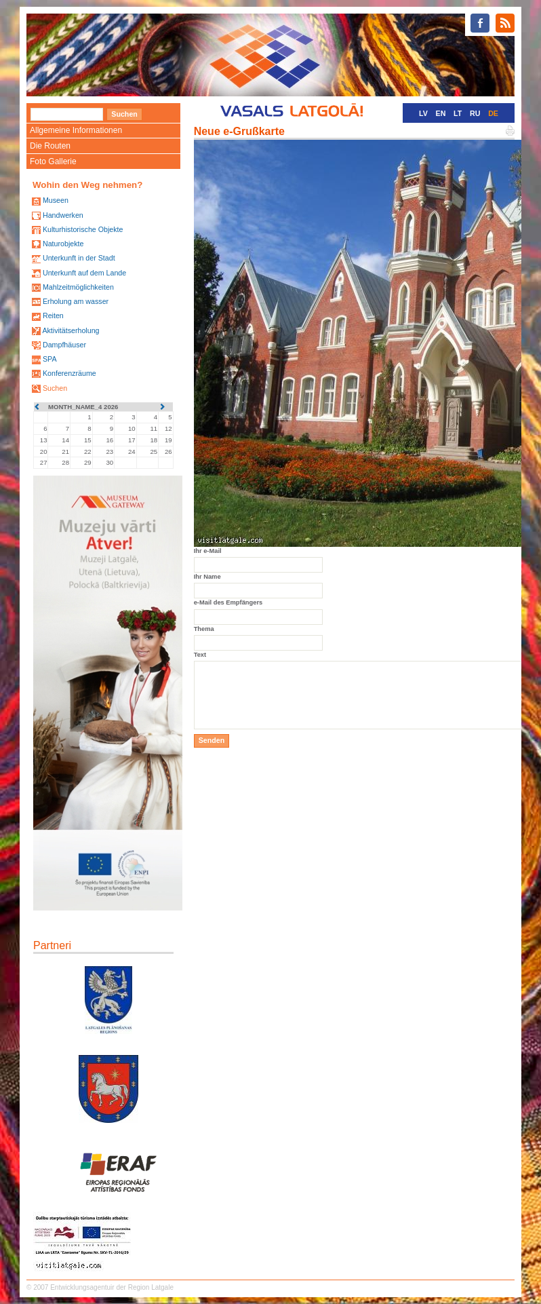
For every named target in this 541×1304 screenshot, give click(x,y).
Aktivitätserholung (70, 330)
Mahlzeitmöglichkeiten (78, 287)
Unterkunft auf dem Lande (84, 273)
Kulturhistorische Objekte (83, 229)
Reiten (53, 315)
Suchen (55, 388)
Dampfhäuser (64, 345)
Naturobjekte (63, 243)
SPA (50, 359)
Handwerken (63, 215)
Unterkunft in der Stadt (79, 258)
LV (423, 113)
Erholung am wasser (75, 301)
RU (475, 113)
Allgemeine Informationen (76, 130)
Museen (55, 200)
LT (458, 113)
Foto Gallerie (53, 161)
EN (441, 113)
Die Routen (50, 146)
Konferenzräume (69, 373)
